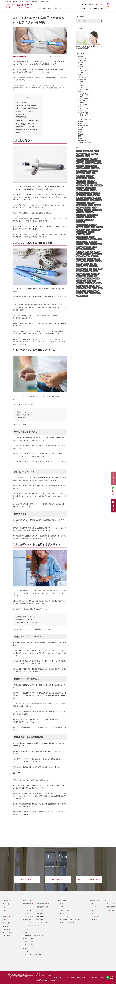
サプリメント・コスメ (43, 923)
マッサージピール (83, 108)
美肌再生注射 (40, 916)
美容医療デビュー (88, 278)
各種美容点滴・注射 (42, 907)
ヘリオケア (79, 227)
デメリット (98, 200)
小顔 (93, 919)
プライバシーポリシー (59, 977)
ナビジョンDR (27, 951)
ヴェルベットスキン (90, 163)
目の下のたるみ (86, 273)
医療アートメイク (28, 938)
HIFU (78, 153)
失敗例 (78, 256)
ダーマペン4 (81, 87)
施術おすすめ (90, 261)
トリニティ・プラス (84, 95)
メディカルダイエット (84, 112)
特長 (86, 271)
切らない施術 (80, 251)
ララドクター (27, 929)
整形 (84, 261)
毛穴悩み (85, 266)
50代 (91, 151)
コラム (89, 8)
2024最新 (85, 151)
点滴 (78, 271)
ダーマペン (96, 195)
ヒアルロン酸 (87, 210)
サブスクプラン (68, 8)
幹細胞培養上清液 (83, 125)
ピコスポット (80, 212)
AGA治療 (39, 913)
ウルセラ (80, 62)
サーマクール (82, 70)
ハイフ (80, 97)
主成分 (78, 246)
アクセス (100, 4)
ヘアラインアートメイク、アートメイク (86, 224)
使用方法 (88, 246)
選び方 (88, 288)
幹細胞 (80, 123)
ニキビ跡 (79, 207)
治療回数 (85, 268)
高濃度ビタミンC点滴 (84, 142)
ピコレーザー (82, 101)
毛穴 (96, 264)
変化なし (95, 254)
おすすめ (95, 171)
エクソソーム (80, 166)
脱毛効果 (99, 283)
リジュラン (93, 239)
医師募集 (94, 977)
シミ (79, 74)
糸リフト (80, 133)
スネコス (80, 83)
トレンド (90, 205)
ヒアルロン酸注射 (83, 99)
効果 (91, 251)
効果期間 (97, 251)
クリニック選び (80, 175)
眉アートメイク (95, 273)
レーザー (80, 118)
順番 (97, 290)
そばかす (89, 195)
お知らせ (5, 910)
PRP (82, 153)
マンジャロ (91, 232)
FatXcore (96, 151)
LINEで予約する (25, 883)
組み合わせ (90, 276)
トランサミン (90, 202)
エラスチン (87, 168)
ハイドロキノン (87, 207)
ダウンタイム (97, 197)
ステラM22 (81, 81)
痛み (90, 271)
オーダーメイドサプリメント (84, 171)
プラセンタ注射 (82, 104)
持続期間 (79, 261)
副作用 (87, 251)
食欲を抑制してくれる (24, 114)
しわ (93, 910)
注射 (90, 268)
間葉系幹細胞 (90, 290)
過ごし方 (79, 288)
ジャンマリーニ (82, 76)
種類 (78, 276)
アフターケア (80, 161)
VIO (97, 153)
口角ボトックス (87, 254)
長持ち (100, 288)
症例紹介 (5, 916)
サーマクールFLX (64, 904)
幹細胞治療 (90, 259)
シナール (86, 185)
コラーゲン (81, 68)
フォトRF (81, 102)
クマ (94, 173)
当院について (42, 8)
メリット (92, 237)
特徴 (82, 271)
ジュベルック (82, 78)
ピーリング (79, 210)
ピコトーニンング (81, 215)
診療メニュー (52, 8)
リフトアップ (82, 116)
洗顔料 (100, 268)
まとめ (17, 133)
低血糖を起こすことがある (25, 126)
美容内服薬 (79, 278)
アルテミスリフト (89, 161)
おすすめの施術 (80, 173)
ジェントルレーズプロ (66, 923)
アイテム (87, 156)
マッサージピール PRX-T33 (31, 926)
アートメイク (82, 59)
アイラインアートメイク (83, 158)
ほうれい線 (87, 227)
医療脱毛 (80, 121)
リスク (99, 239)
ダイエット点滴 (88, 197)
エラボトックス (95, 168)
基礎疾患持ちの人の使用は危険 (26, 129)
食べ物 (85, 293)
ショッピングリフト (84, 80)
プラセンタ (79, 219)
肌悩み (88, 281)
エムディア (81, 64)
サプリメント (82, 72)
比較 (91, 264)
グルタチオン (89, 175)
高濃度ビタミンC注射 (94, 293)
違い (84, 288)
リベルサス (79, 244)
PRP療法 (80, 57)
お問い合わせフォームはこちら (88, 883)
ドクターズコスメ (83, 93)
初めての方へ (6, 904)
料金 (60, 8)
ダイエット (79, 197)
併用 (83, 246)
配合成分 (94, 288)
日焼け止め (86, 264)
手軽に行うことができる (24, 112)
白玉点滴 (80, 131)
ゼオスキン (81, 85)
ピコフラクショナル (92, 215)
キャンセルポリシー (8, 935)
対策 (83, 256)
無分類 (80, 129)
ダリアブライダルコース (85, 89)
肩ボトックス (80, 283)
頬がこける (79, 293)
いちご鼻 (98, 161)
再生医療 (96, 8)
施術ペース (98, 261)
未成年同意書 (70, 977)
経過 (96, 276)
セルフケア (96, 193)
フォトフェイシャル (90, 217)
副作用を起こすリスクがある (26, 124)
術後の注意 (84, 286)
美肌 (79, 137)
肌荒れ (80, 139)
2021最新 (79, 151)
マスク (88, 229)
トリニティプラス (65, 910)
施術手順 (79, 264)
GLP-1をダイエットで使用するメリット (27, 108)
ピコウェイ (63, 916)
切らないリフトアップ (88, 249)
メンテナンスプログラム (83, 239)
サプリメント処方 (91, 183)
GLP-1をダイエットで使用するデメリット (28, 120)
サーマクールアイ (81, 183)
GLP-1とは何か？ (20, 103)
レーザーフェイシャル (84, 120)
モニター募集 (6, 923)
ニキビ (94, 916)
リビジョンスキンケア (84, 114)
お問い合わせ (105, 8)
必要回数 (97, 259)
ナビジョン (97, 205)
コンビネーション (81, 180)
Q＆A (92, 153)
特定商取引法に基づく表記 (83, 977)
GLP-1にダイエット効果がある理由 (26, 105)
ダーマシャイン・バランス (70, 919)
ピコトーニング (89, 212)
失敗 (100, 254)
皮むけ (78, 273)
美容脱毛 (79, 281)
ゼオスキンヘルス (28, 942)
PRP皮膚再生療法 (42, 904)
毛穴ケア (79, 266)
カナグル (88, 173)
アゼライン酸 (82, 61)
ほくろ (93, 227)
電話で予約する (57, 883)
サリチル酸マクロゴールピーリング (33, 935)
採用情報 (5, 926)
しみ (93, 904)
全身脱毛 (94, 246)
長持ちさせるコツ (81, 290)
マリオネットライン (82, 232)
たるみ (80, 91)
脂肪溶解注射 (82, 141)
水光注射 (80, 127)
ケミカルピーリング (84, 66)
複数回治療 (92, 286)
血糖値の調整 (21, 117)
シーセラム (79, 185)
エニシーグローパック (90, 166)
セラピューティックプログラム (84, 193)
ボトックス (81, 106)
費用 (98, 286)
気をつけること (93, 266)
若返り (78, 286)
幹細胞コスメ (94, 256)
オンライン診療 (80, 8)
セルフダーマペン (81, 195)
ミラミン (88, 234)
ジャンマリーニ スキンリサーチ (32, 954)
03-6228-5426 (87, 4)
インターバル (80, 163)
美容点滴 (80, 135)
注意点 (95, 268)
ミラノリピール (82, 110)
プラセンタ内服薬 (88, 219)
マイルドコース (80, 229)
